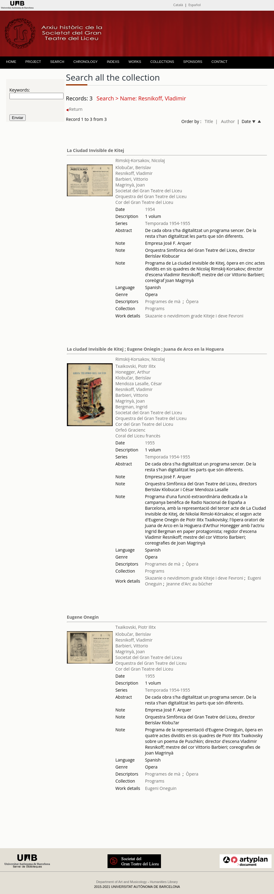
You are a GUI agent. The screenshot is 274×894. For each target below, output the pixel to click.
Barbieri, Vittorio (131, 179)
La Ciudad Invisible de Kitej (95, 150)
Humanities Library (164, 882)
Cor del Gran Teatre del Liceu (144, 202)
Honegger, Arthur (132, 372)
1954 (150, 209)
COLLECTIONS (162, 61)
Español (194, 4)
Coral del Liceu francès (137, 436)
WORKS (135, 61)
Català (178, 4)
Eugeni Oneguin (161, 788)
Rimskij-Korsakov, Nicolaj (140, 160)
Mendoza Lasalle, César (138, 383)
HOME (11, 61)
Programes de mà (163, 301)
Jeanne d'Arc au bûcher (189, 584)
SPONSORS (192, 61)
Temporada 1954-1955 (167, 223)
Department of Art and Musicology (121, 882)
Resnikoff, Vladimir (134, 173)
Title (209, 121)
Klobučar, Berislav (133, 167)
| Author (225, 121)
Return (74, 109)
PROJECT (33, 61)
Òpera (192, 301)
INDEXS (113, 61)
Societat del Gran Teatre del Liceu (148, 191)
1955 (150, 443)
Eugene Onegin (83, 617)
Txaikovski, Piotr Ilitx (135, 366)
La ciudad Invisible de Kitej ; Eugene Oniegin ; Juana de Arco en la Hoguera (145, 349)
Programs (154, 308)
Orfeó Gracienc (130, 430)
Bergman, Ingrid (131, 407)
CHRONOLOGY (85, 61)
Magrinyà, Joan (130, 185)
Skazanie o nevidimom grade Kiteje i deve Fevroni (194, 316)
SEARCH (57, 61)
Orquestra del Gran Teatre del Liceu (151, 196)
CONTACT (219, 61)
